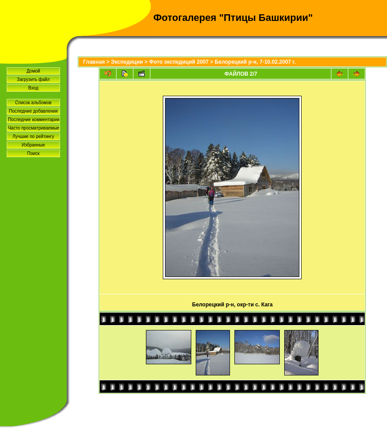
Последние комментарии (34, 119)
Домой (33, 71)
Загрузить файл (33, 79)
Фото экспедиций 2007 (179, 62)
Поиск (33, 153)
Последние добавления (33, 111)
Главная (94, 62)
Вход (33, 88)
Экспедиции (127, 62)
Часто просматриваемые (33, 128)
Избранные (33, 145)
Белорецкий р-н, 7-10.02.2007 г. (255, 62)
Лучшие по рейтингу (33, 136)
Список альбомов (33, 102)
